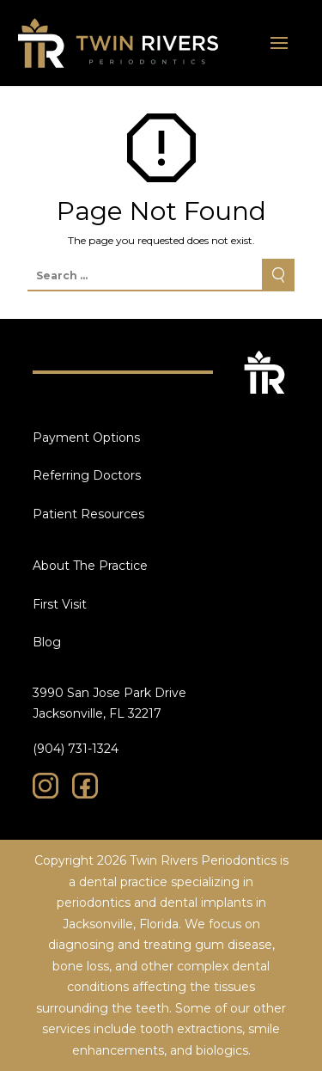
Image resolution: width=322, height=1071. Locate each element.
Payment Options (86, 437)
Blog (47, 642)
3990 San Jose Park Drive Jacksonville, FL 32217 (109, 703)
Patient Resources (88, 514)
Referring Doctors (87, 475)
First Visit (60, 604)
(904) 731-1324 (75, 748)
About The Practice (90, 565)
